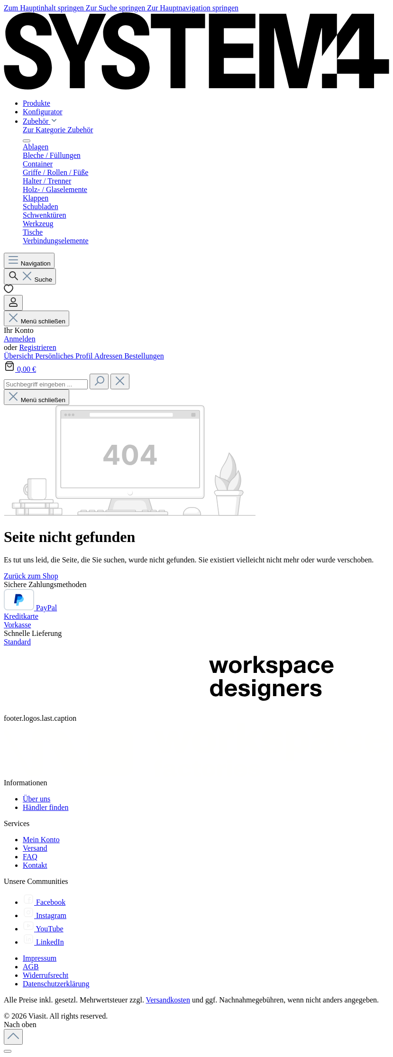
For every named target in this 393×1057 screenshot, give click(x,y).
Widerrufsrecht (45, 975)
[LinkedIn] (43, 942)
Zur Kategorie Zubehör (58, 130)
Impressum (39, 958)
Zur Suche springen (116, 8)
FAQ (30, 857)
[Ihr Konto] (13, 303)
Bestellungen (144, 356)
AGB (31, 967)
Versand (35, 848)
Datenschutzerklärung (56, 984)
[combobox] (46, 384)
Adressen (109, 356)
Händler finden (45, 807)
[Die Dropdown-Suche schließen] (119, 381)
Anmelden (20, 339)
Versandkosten (168, 1000)
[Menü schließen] (26, 140)
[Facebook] (44, 902)
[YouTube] (43, 929)
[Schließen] (7, 1051)
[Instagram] (44, 915)
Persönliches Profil (64, 356)
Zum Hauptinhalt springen (45, 8)
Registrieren (37, 347)
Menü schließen (36, 321)
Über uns (36, 799)
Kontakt (35, 865)
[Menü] (29, 260)
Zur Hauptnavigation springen (192, 8)
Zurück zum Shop (31, 576)
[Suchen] (30, 276)
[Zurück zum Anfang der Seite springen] (13, 1037)
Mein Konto (41, 840)
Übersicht (19, 356)
